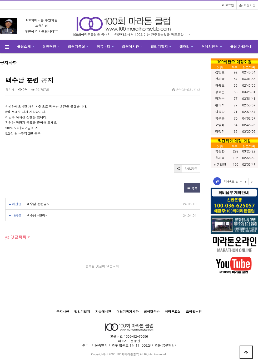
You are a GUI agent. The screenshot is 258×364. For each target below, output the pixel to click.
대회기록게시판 (127, 311)
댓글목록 (15, 237)
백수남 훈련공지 (38, 203)
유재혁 (220, 157)
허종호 (220, 85)
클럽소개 (24, 46)
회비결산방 (152, 311)
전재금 (220, 78)
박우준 (220, 118)
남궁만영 (220, 164)
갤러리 (185, 46)
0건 (23, 89)
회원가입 (247, 5)
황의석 (220, 105)
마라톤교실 (173, 311)
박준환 (220, 151)
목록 (192, 188)
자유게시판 (103, 311)
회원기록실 (76, 46)
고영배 (220, 124)
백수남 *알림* (37, 215)
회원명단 (49, 46)
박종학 (220, 111)
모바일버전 (194, 311)
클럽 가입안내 (241, 46)
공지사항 (62, 311)
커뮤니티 (103, 46)
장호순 (220, 92)
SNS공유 (185, 169)
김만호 (220, 72)
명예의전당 (210, 46)
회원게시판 (130, 46)
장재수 (220, 98)
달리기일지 (159, 46)
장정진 (220, 131)
